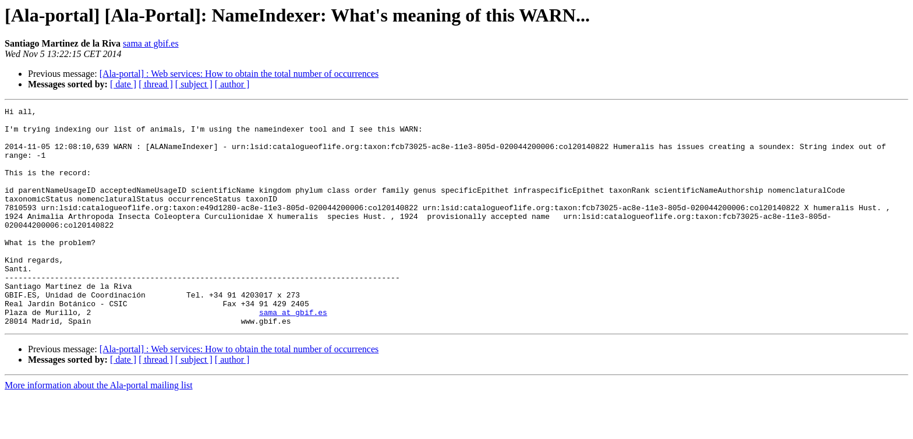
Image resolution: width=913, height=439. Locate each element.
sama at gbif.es (151, 43)
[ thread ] (156, 84)
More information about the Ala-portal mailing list (99, 429)
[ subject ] (194, 84)
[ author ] (232, 84)
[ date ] (123, 84)
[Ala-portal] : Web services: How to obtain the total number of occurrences (239, 74)
